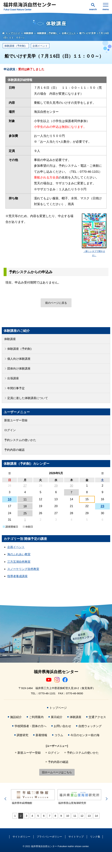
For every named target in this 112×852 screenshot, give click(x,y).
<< (10, 473)
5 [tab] (38, 815)
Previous (6, 799)
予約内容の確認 (14, 449)
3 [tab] (26, 815)
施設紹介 (16, 717)
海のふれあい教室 (18, 554)
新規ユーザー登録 (15, 420)
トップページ (58, 707)
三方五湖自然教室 (18, 561)
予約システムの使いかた (20, 440)
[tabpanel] (33, 797)
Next (106, 799)
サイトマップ (76, 836)
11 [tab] (74, 815)
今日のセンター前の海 (84, 735)
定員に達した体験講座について (27, 398)
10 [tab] (67, 815)
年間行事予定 (16, 388)
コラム (58, 735)
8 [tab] (55, 815)
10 (9, 499)
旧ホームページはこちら (57, 772)
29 (56, 485)
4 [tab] (32, 815)
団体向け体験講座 (18, 368)
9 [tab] (61, 815)
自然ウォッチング (90, 726)
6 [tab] (43, 815)
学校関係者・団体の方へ (30, 726)
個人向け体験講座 (18, 358)
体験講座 (10, 339)
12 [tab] (82, 815)
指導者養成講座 (17, 576)
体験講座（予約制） (15, 45)
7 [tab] (49, 815)
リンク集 (95, 836)
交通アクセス (97, 717)
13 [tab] (89, 815)
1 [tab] (15, 815)
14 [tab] (96, 815)
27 (25, 485)
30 (71, 485)
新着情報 (41, 735)
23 (102, 506)
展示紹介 (56, 717)
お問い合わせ (62, 726)
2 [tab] (20, 815)
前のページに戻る (56, 302)
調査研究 (22, 735)
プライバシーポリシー (49, 836)
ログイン (10, 430)
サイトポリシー (21, 836)
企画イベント (40, 45)
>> (102, 473)
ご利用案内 (36, 717)
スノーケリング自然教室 (23, 568)
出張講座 (13, 378)
